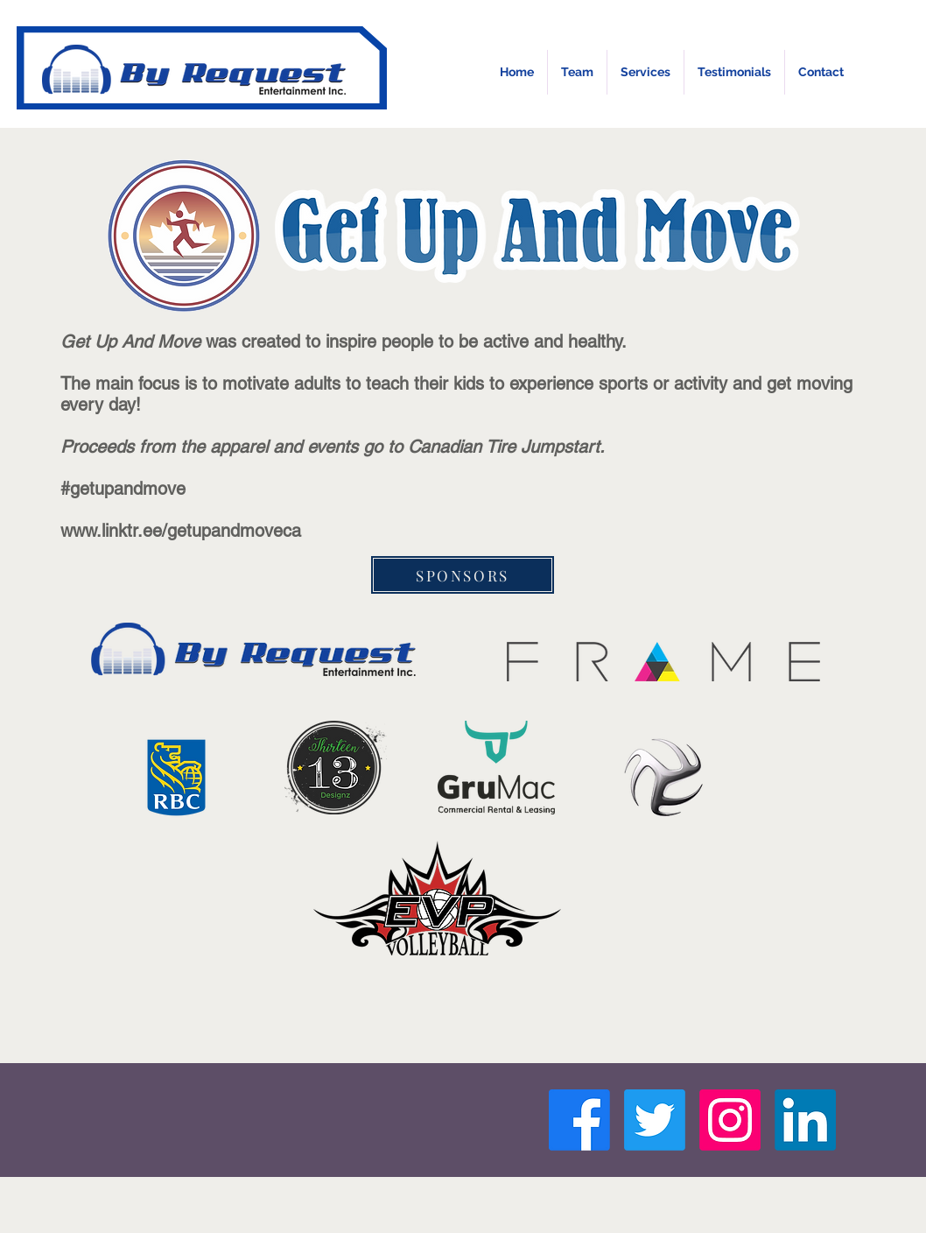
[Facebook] (579, 1120)
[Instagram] (730, 1120)
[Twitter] (654, 1120)
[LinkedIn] (805, 1120)
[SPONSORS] (462, 575)
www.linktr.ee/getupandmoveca (180, 530)
